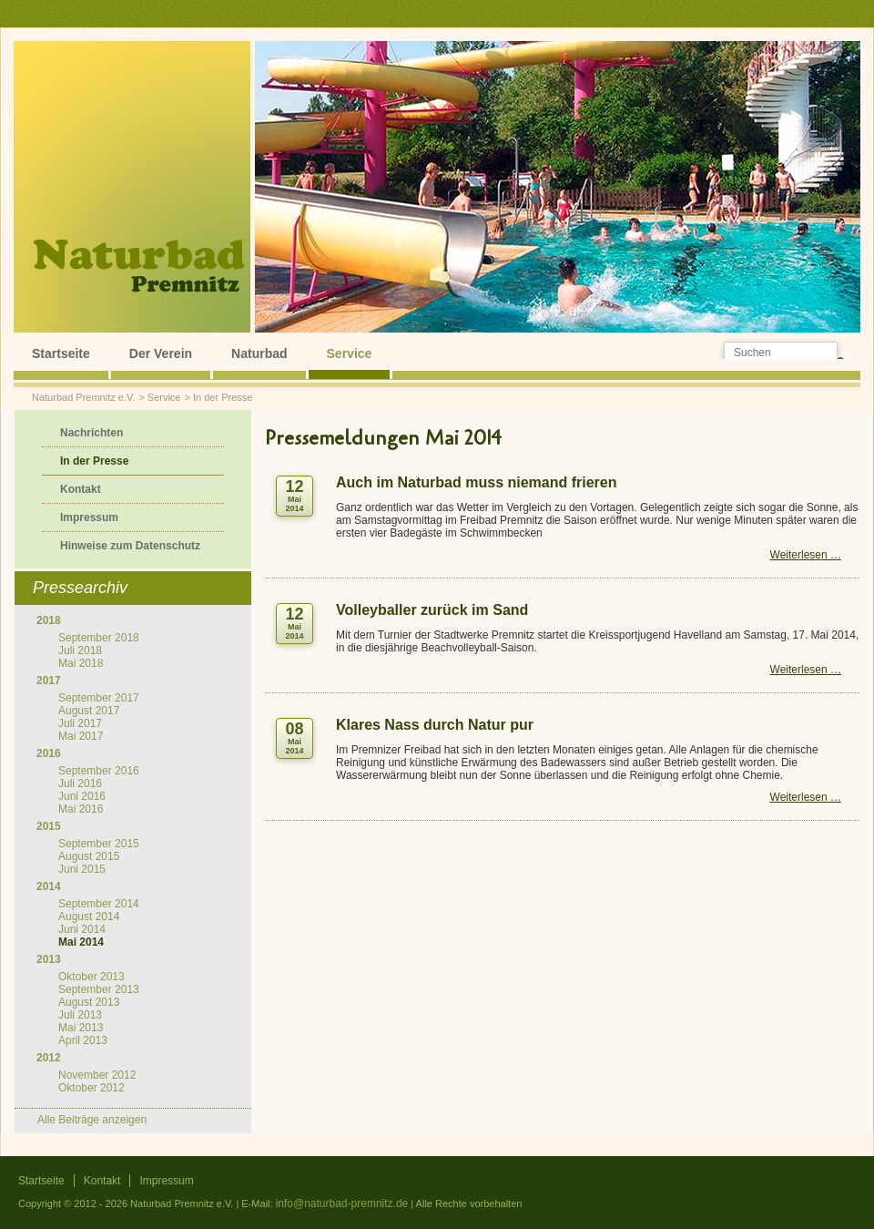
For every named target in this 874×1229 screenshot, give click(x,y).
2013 (48, 959)
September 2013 (98, 989)
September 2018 (98, 637)
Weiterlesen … (805, 554)
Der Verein (160, 353)
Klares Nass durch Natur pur (435, 724)
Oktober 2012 (91, 1087)
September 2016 (98, 770)
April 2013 (82, 1040)
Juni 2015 (82, 869)
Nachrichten (91, 432)
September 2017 (98, 697)
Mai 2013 (80, 1027)
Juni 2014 (82, 929)
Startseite (61, 353)
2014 (48, 886)
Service (349, 353)
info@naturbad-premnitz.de (342, 1203)
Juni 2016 (82, 796)
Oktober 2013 (91, 976)
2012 (48, 1057)
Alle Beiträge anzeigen (92, 1119)
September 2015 (98, 843)
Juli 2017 (80, 723)
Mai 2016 (80, 809)
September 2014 (98, 903)
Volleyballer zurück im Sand (432, 610)
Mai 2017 (80, 736)
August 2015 (88, 856)
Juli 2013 (80, 1015)
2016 (48, 753)
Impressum (89, 517)
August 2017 (88, 710)
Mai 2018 (80, 663)
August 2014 (88, 916)
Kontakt (80, 489)
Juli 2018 (80, 650)
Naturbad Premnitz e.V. (83, 397)
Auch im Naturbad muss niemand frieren (476, 482)
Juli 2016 (80, 783)
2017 (48, 680)
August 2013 (88, 1002)
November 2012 (97, 1075)
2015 (48, 826)
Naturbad (259, 353)
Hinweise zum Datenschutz (130, 545)
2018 (48, 620)
